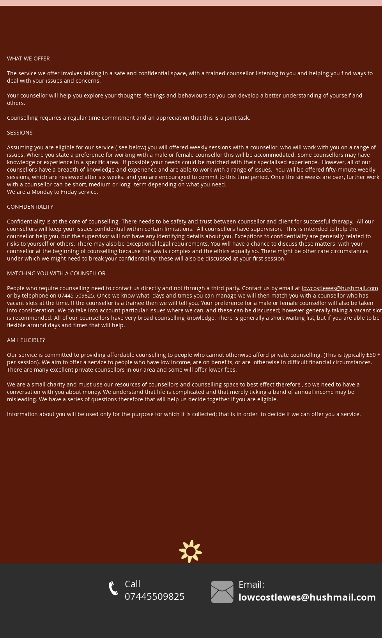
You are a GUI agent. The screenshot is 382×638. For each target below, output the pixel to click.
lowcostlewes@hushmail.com (340, 288)
